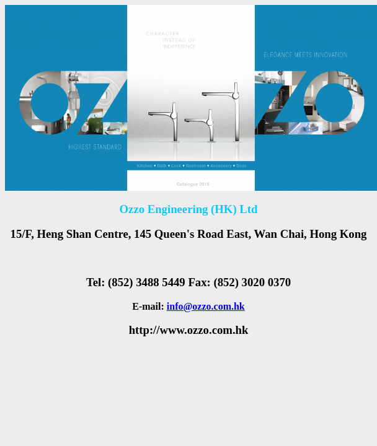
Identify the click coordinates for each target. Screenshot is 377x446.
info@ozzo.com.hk (206, 306)
